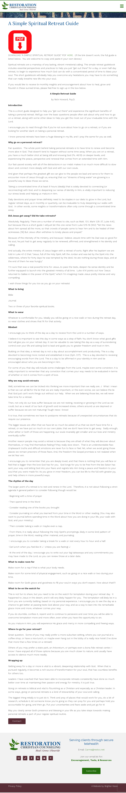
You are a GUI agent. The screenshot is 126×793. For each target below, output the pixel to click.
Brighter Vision (111, 787)
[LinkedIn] (38, 758)
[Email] (18, 758)
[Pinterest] (50, 758)
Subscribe (91, 771)
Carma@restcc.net (95, 750)
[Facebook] (31, 758)
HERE (70, 55)
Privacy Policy (15, 787)
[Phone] (25, 758)
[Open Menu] (122, 6)
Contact (17, 721)
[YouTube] (44, 758)
